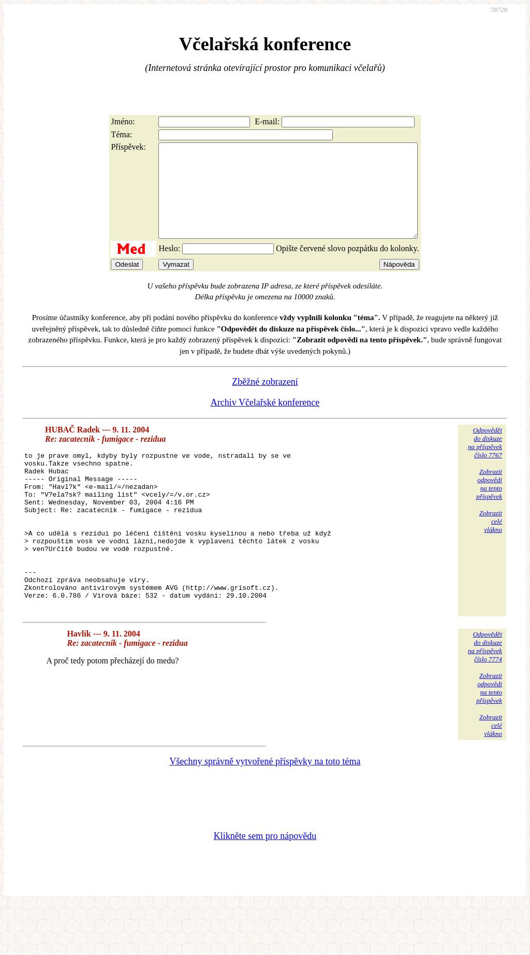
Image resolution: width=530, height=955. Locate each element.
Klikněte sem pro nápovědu (265, 885)
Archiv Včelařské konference (265, 421)
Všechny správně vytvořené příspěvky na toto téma (265, 811)
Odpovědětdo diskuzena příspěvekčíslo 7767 (485, 461)
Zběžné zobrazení (265, 400)
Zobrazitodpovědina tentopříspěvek (489, 502)
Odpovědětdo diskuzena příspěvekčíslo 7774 (485, 696)
